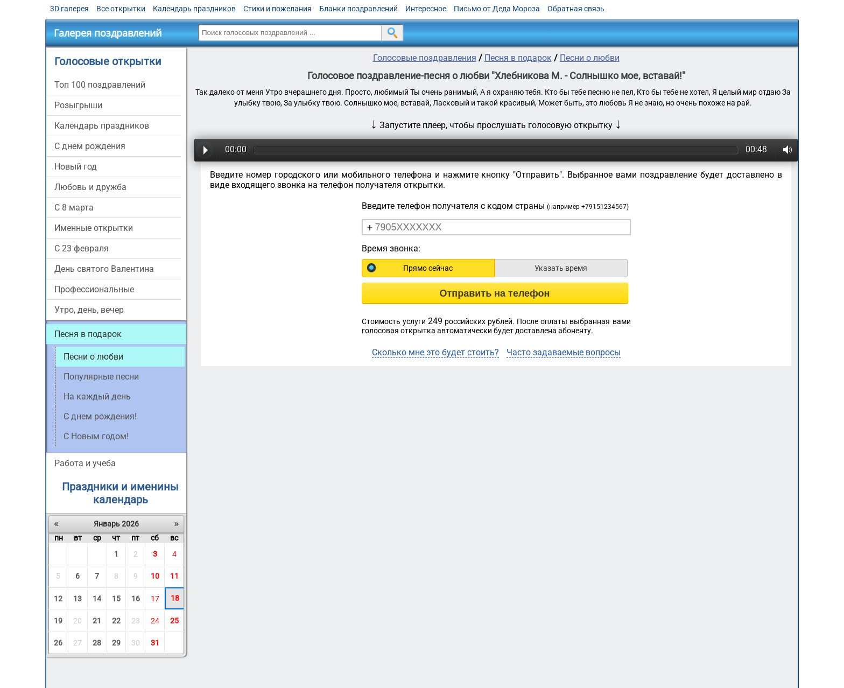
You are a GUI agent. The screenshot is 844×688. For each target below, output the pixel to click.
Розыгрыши (78, 105)
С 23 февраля (81, 248)
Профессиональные (94, 289)
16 (135, 598)
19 (58, 620)
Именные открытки (93, 228)
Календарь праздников (194, 8)
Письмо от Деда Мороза (497, 8)
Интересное (425, 8)
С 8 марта (74, 207)
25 (174, 620)
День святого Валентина (104, 269)
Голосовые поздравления (424, 58)
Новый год (75, 167)
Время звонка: (391, 248)
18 (175, 598)
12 (58, 598)
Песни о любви (590, 58)
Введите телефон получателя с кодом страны (495, 206)
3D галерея (69, 8)
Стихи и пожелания (277, 8)
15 (116, 598)
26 (58, 642)
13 (77, 598)
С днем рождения (89, 146)
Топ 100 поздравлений (99, 85)
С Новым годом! (96, 436)
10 (155, 576)
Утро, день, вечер (89, 310)
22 (116, 620)
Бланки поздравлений (358, 8)
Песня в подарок (88, 334)
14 (97, 598)
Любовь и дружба (90, 187)
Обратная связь (575, 8)
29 (116, 642)
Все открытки (120, 8)
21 (97, 620)
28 (97, 642)
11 (174, 576)
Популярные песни (101, 376)
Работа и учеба (85, 463)
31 (155, 642)
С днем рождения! (100, 416)
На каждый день (97, 396)
